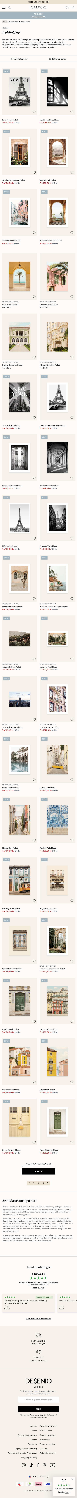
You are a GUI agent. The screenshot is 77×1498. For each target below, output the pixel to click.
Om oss (33, 1426)
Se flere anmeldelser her (38, 1318)
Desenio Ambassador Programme (22, 1453)
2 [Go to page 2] (38, 1183)
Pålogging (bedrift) (29, 1458)
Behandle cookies (48, 1453)
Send (38, 1409)
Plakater (14, 22)
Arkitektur (25, 22)
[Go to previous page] (29, 1183)
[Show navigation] (4, 8)
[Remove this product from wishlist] (34, 112)
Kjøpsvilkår (45, 1440)
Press (34, 1431)
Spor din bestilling (48, 1435)
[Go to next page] (48, 1183)
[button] (64, 1486)
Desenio (46, 1490)
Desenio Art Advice (48, 1426)
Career (34, 1440)
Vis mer (38, 1171)
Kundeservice (46, 1431)
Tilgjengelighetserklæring (26, 1449)
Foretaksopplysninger (27, 1435)
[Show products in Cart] (73, 8)
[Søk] (9, 8)
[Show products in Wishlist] (67, 8)
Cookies (43, 1449)
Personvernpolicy (36, 1415)
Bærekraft (32, 1444)
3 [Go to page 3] (43, 1183)
